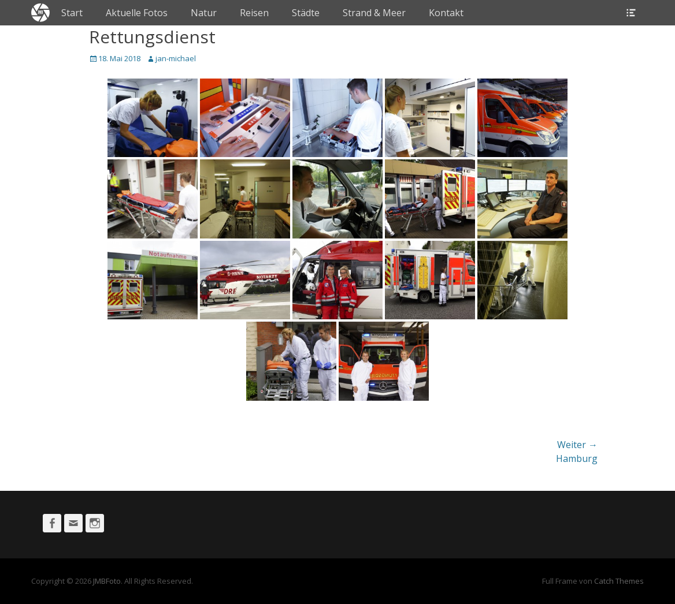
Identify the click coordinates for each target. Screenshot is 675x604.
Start (72, 12)
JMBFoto (107, 581)
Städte (306, 12)
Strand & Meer (374, 12)
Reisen (254, 12)
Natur (204, 12)
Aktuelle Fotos (137, 12)
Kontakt (446, 12)
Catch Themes (619, 581)
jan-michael (175, 58)
